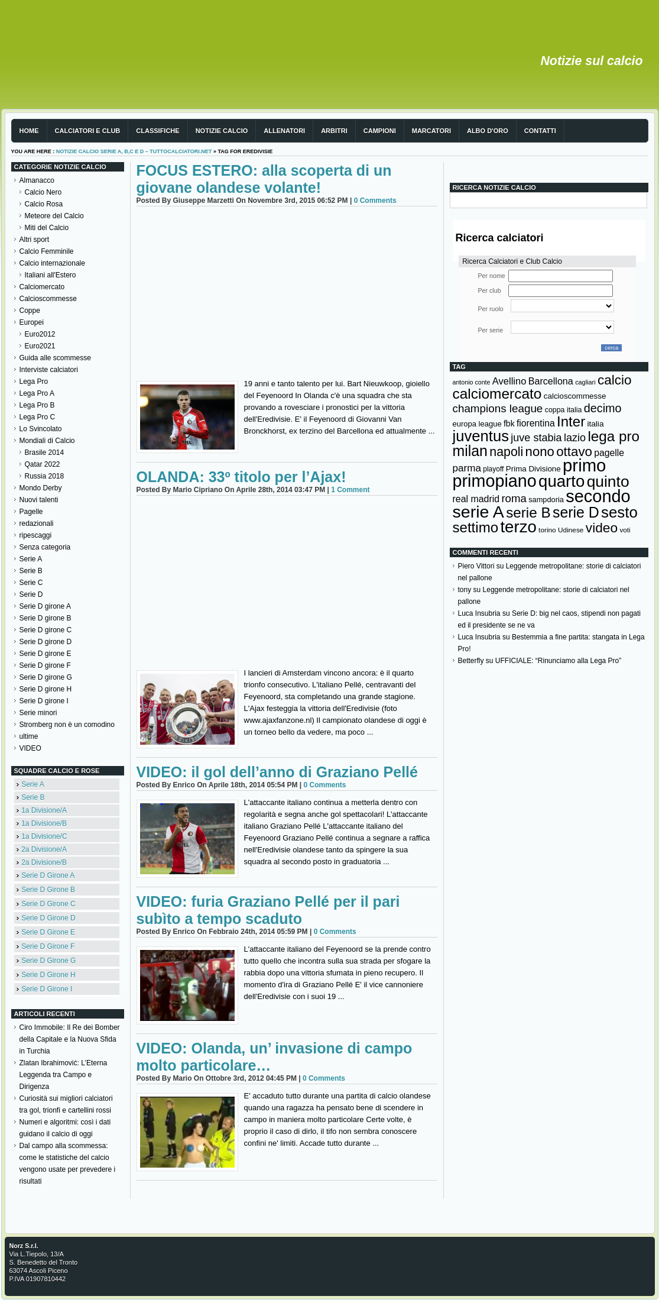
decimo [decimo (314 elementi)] (603, 408)
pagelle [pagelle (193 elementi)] (609, 453)
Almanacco (37, 180)
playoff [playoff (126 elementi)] (493, 469)
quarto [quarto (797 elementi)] (561, 481)
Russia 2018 (44, 476)
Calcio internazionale (52, 263)
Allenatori (284, 130)
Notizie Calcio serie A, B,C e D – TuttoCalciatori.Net (134, 151)
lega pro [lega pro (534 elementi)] (613, 436)
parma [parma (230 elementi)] (467, 468)
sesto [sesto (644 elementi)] (619, 512)
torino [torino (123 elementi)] (547, 530)
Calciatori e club (88, 130)
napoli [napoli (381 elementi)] (506, 452)
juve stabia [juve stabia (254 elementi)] (536, 438)
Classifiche (157, 130)
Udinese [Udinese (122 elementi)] (570, 530)
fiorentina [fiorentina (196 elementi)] (536, 423)
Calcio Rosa (44, 204)
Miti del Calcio (47, 228)
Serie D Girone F (47, 946)
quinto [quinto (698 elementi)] (608, 481)
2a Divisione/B (44, 862)
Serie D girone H (46, 689)
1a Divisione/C (44, 836)
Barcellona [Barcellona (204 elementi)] (550, 381)
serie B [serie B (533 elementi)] (528, 513)
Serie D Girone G (48, 960)
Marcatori (431, 130)
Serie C (31, 582)
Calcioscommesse (48, 299)
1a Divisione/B (44, 823)
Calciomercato (42, 287)
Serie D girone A (45, 606)
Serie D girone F (45, 665)
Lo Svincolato (41, 429)
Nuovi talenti (39, 500)
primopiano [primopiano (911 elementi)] (495, 480)
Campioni (379, 130)
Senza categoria (45, 547)
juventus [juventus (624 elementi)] (481, 436)
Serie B (31, 571)
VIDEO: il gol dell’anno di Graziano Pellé (277, 772)
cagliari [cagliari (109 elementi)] (585, 382)
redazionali (37, 523)
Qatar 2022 (42, 464)
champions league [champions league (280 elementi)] (498, 408)
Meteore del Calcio (54, 216)
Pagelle (31, 512)
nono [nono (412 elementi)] (539, 451)
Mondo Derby (41, 488)
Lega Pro (34, 381)
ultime (29, 736)
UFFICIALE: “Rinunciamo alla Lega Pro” (558, 661)
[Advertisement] (287, 295)
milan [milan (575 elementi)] (470, 450)
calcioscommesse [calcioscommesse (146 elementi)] (575, 396)
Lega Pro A (37, 393)
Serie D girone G (46, 677)
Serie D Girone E (48, 932)
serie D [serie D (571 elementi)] (576, 512)
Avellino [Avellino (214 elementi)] (509, 381)
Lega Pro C (38, 417)
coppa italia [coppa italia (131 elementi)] (563, 410)
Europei (32, 322)
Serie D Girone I (46, 989)
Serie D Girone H (48, 975)
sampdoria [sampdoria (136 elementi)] (546, 499)
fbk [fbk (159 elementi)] (509, 423)
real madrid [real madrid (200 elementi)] (476, 499)
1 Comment (350, 490)
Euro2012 (40, 334)
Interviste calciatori (49, 370)
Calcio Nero (43, 192)
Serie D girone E (46, 653)
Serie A (31, 559)
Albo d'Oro (487, 130)
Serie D (31, 594)
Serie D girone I (44, 701)
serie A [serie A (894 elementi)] (478, 511)
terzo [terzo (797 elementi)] (518, 527)
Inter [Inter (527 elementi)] (571, 421)
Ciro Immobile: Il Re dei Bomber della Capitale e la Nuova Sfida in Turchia (70, 1039)
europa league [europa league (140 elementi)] (477, 423)
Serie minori (38, 713)
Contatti (540, 130)
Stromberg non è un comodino (67, 724)
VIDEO (30, 748)
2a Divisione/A (44, 849)
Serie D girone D (46, 642)
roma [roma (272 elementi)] (513, 498)
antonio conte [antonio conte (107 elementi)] (472, 382)
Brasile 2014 (44, 452)
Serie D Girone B (48, 889)
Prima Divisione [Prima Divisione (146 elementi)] (533, 468)
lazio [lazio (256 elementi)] (575, 438)
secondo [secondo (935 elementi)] (598, 496)
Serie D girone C (46, 630)
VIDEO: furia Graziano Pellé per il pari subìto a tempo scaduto (268, 910)
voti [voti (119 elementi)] (624, 530)
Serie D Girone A (47, 875)
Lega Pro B (37, 405)
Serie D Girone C (48, 904)
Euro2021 (40, 346)
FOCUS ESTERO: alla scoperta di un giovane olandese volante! (264, 179)
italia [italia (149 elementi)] (595, 423)
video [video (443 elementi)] (602, 527)
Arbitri (334, 130)
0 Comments (375, 200)
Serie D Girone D (48, 918)
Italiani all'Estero (50, 275)
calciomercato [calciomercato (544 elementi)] (497, 394)
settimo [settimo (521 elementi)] (476, 527)
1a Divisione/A (44, 810)
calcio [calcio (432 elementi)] (615, 380)
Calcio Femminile (47, 251)
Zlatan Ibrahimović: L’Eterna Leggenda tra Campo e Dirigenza (64, 1075)
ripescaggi (36, 535)
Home (29, 130)
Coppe (30, 310)
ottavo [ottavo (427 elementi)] (574, 451)
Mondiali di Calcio (47, 441)
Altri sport (35, 239)
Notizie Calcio (222, 130)
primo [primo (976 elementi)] (584, 465)
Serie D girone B (46, 618)
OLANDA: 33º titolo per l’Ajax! (241, 476)
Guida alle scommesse (55, 358)
